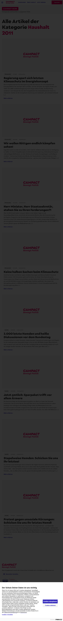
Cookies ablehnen (50, 605)
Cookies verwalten (7, 614)
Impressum (23, 612)
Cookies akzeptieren (50, 601)
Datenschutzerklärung (10, 612)
